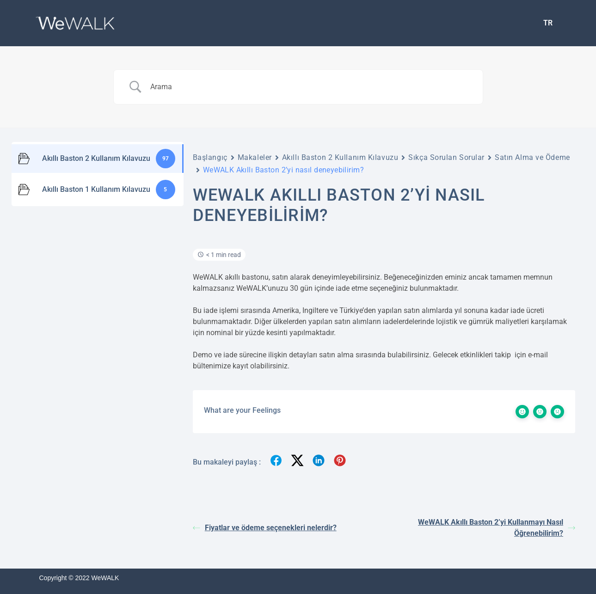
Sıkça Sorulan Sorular (446, 157)
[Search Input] (310, 86)
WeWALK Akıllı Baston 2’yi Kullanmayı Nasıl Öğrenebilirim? (496, 528)
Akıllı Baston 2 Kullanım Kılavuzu (340, 157)
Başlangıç (210, 157)
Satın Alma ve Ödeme (532, 157)
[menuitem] (548, 23)
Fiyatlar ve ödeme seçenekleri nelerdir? (265, 527)
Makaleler (255, 157)
